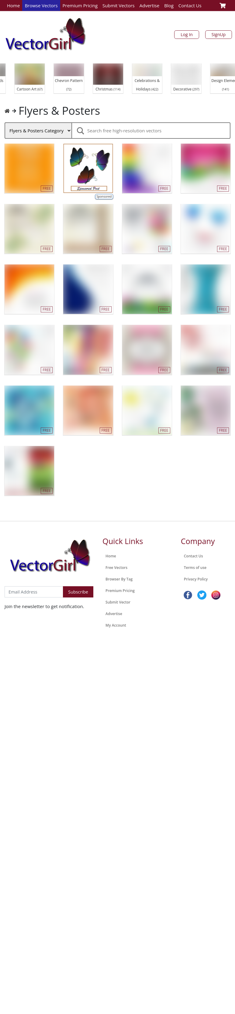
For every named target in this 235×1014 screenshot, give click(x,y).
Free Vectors (116, 567)
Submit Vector (117, 602)
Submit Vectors (118, 5)
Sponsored (104, 196)
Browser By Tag (119, 579)
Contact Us (190, 5)
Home (13, 5)
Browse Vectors (41, 5)
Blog (169, 5)
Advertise (149, 5)
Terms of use (195, 567)
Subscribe (78, 592)
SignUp (219, 34)
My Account (115, 625)
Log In (186, 34)
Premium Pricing (80, 5)
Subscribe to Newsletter (30, 580)
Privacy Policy (196, 579)
